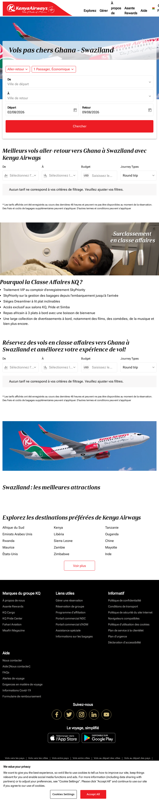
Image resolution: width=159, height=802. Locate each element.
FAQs (5, 672)
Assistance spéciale (68, 630)
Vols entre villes (81, 758)
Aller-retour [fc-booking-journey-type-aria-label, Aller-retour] (15, 69)
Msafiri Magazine (13, 630)
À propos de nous (116, 10)
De (9, 79)
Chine (109, 541)
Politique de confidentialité (124, 600)
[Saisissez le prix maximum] (102, 176)
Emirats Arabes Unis (17, 534)
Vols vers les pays (14, 758)
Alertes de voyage (13, 678)
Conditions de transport (123, 606)
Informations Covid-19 (16, 690)
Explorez (90, 11)
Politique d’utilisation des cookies (128, 624)
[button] (54, 69)
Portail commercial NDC (71, 618)
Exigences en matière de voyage (22, 684)
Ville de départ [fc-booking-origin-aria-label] (18, 84)
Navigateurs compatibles (124, 618)
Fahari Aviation (12, 624)
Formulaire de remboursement (21, 696)
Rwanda (8, 541)
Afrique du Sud (13, 527)
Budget (85, 166)
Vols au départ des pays (137, 758)
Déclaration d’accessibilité (124, 642)
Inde (108, 554)
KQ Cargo (8, 612)
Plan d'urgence (117, 636)
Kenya (58, 527)
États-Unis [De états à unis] (10, 554)
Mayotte (111, 547)
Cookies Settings (63, 794)
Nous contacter (12, 660)
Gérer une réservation (69, 600)
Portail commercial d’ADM (72, 624)
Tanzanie (112, 527)
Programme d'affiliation (71, 612)
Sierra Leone (63, 541)
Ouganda (112, 534)
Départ (11, 107)
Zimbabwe (61, 554)
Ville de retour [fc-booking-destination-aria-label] (17, 98)
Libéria (59, 534)
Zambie (59, 547)
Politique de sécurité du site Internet (130, 612)
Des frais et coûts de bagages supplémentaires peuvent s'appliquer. (39, 208)
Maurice (8, 547)
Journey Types (129, 166)
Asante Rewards (130, 10)
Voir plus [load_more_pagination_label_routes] (79, 566)
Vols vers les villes (38, 758)
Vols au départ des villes (107, 758)
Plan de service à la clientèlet (125, 630)
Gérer (104, 11)
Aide (144, 11)
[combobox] (22, 175)
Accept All (93, 794)
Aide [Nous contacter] (16, 666)
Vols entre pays (60, 758)
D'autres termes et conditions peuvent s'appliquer (104, 208)
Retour (86, 107)
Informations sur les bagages (74, 636)
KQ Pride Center (12, 618)
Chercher (79, 126)
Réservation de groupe (70, 606)
